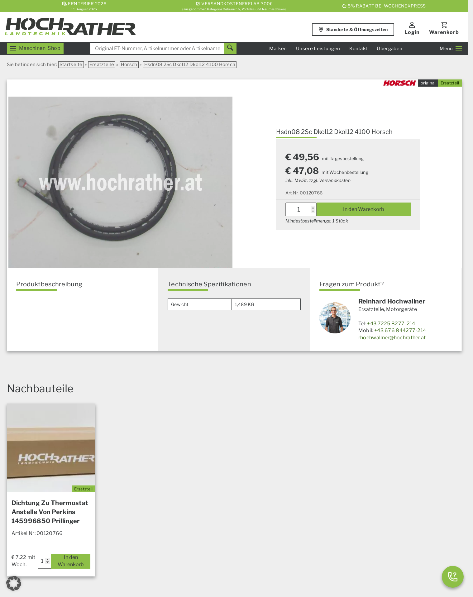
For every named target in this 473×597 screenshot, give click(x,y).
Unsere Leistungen (318, 48)
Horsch (129, 64)
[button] (13, 583)
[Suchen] (230, 48)
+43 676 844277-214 (400, 330)
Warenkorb (444, 32)
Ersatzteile (101, 64)
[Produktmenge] (301, 209)
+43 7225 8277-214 (391, 324)
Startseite (71, 64)
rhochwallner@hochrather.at (392, 338)
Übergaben (389, 48)
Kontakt (358, 48)
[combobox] (163, 48)
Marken (278, 48)
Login (412, 32)
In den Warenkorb (363, 209)
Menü (450, 48)
